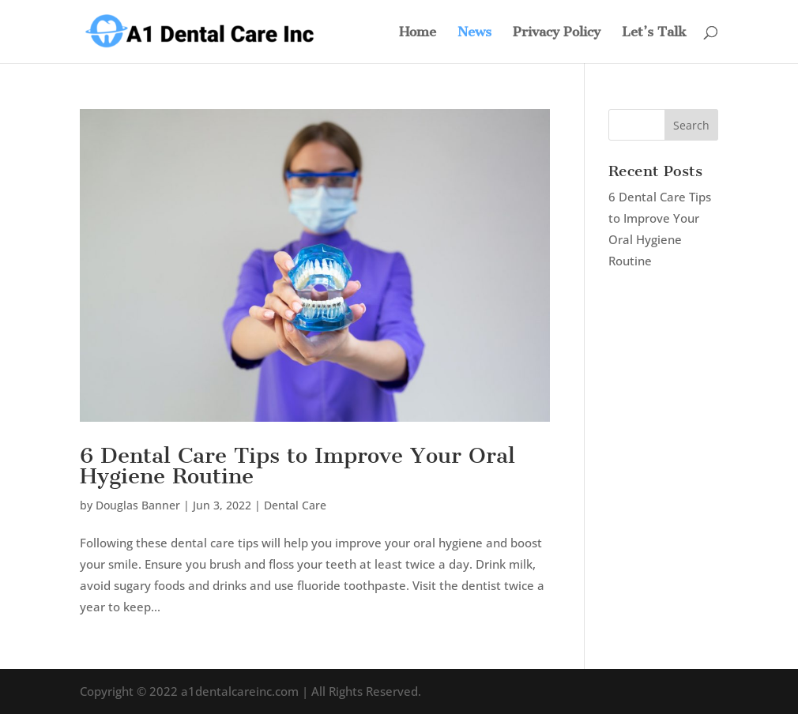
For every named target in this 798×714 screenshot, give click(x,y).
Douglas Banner (138, 505)
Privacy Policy (556, 32)
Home (417, 32)
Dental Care (295, 505)
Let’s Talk (654, 32)
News (474, 32)
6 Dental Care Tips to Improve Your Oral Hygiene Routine (297, 465)
